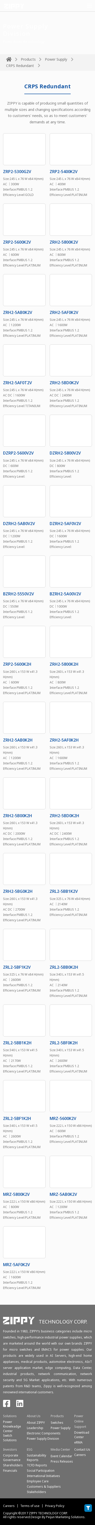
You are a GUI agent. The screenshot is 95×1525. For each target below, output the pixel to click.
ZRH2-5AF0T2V (17, 383)
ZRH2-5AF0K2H (64, 740)
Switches (57, 1422)
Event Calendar (61, 1456)
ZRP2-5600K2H (17, 664)
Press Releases (62, 1461)
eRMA (78, 1442)
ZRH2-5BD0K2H (64, 815)
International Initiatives (43, 1476)
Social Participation (40, 1470)
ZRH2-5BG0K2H (18, 891)
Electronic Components (44, 1433)
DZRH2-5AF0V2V (65, 523)
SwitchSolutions (10, 1437)
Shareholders (13, 1465)
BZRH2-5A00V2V (65, 594)
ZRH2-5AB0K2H (18, 740)
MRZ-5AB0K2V (63, 1194)
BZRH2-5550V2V (18, 594)
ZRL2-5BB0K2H (64, 967)
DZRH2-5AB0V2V (19, 523)
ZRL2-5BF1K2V (17, 967)
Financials (10, 1470)
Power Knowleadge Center (12, 1426)
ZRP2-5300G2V (17, 171)
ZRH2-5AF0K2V (64, 312)
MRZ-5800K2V (16, 1194)
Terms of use (30, 1506)
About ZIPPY (36, 1422)
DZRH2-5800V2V (65, 453)
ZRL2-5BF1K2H (17, 1118)
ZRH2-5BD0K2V (64, 383)
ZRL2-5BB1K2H (17, 1043)
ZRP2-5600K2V (17, 242)
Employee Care (38, 1481)
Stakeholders (36, 1492)
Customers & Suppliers (44, 1486)
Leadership (35, 1428)
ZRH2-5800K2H (64, 664)
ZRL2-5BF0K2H (64, 1043)
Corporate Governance (12, 1457)
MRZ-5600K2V (63, 1118)
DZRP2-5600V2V (18, 453)
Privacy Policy (54, 1506)
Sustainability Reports (36, 1457)
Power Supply (56, 59)
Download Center (81, 1434)
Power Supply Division (43, 1438)
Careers (9, 1506)
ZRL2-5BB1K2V (64, 891)
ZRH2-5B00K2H (17, 815)
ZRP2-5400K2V (64, 171)
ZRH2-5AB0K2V (17, 312)
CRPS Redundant (20, 65)
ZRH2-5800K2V (64, 242)
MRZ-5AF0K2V (16, 1264)
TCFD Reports (37, 1465)
